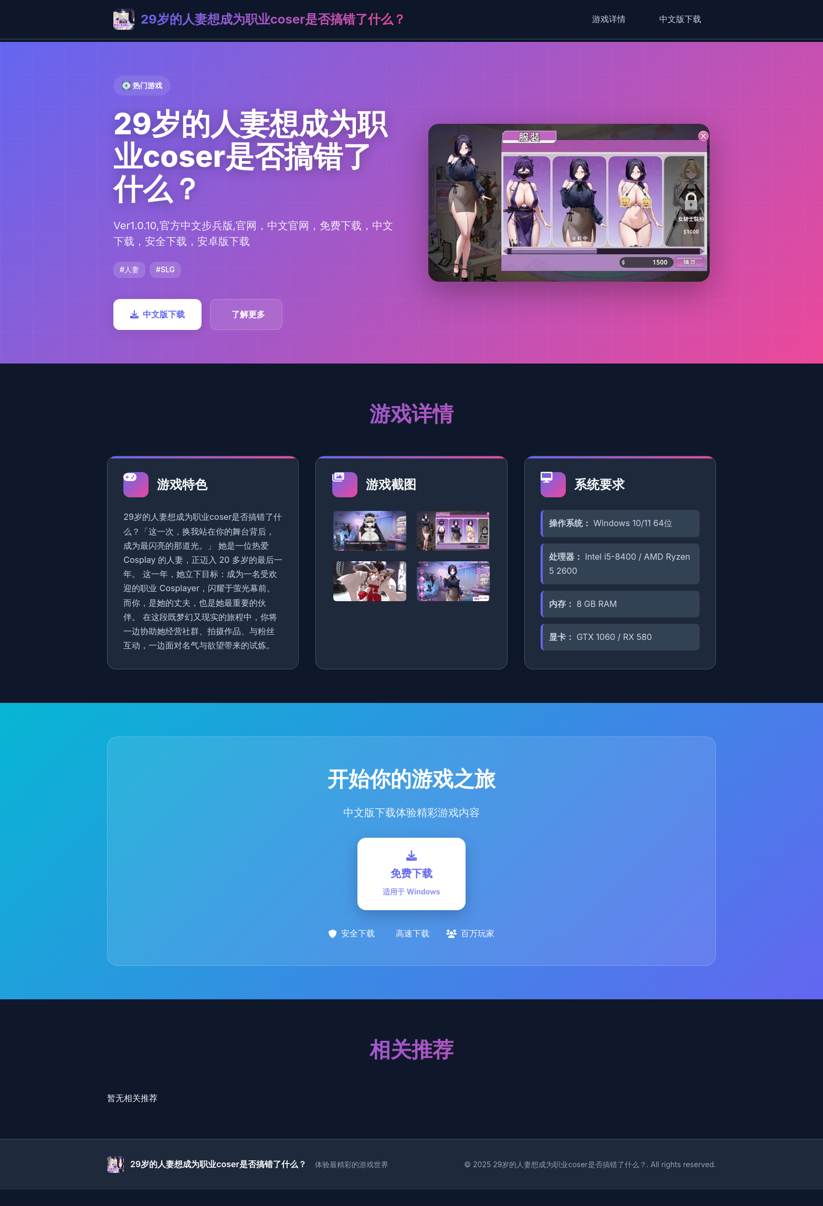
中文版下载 (680, 19)
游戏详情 (609, 19)
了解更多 (248, 314)
